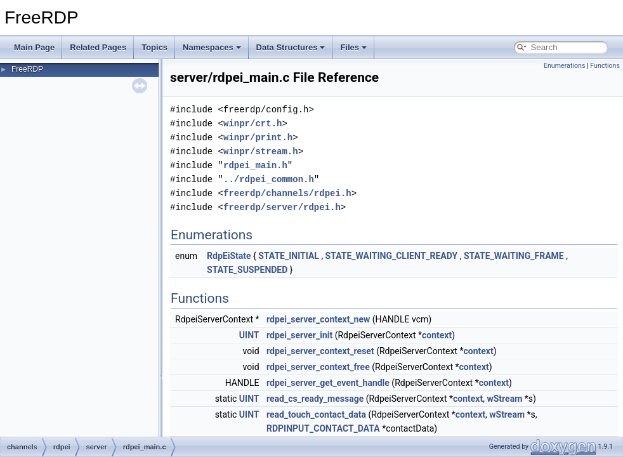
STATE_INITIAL (288, 256)
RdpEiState (229, 256)
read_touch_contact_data (316, 414)
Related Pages (98, 47)
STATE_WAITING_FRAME (514, 256)
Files (353, 47)
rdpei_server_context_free (318, 367)
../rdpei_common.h (268, 179)
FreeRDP (27, 69)
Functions (605, 66)
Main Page (34, 47)
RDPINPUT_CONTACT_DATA (323, 428)
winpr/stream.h (260, 151)
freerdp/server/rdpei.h (282, 207)
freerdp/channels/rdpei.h (287, 193)
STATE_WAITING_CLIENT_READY (391, 256)
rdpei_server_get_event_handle (328, 383)
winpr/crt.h (252, 123)
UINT (249, 335)
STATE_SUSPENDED (247, 270)
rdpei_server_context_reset (320, 351)
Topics (154, 47)
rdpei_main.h (255, 165)
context (437, 335)
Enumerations (565, 66)
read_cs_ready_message (315, 399)
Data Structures (290, 47)
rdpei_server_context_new (318, 319)
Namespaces (212, 47)
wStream (504, 399)
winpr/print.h (257, 137)
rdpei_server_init (299, 335)
